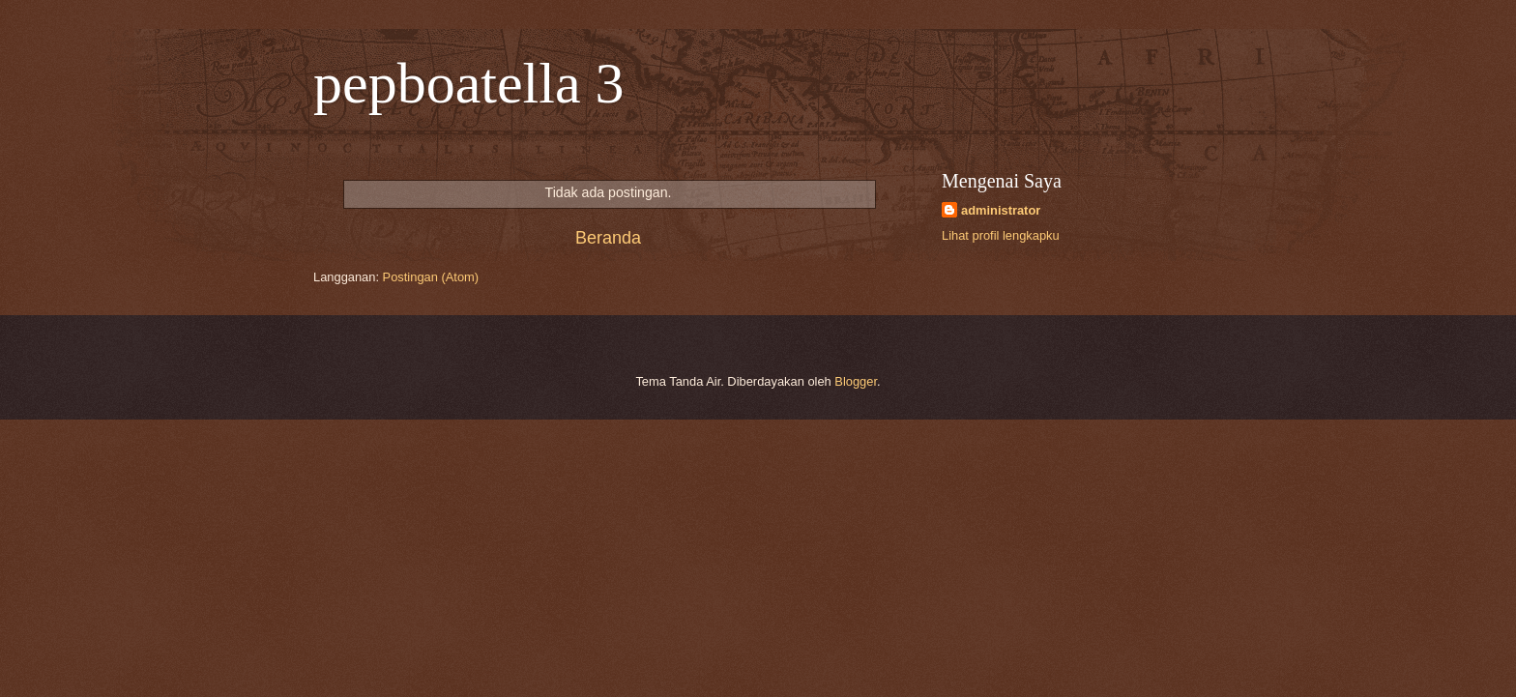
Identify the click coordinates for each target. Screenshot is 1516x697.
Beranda (608, 237)
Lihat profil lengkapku (1001, 235)
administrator (1000, 210)
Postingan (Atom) (431, 277)
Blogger (855, 381)
